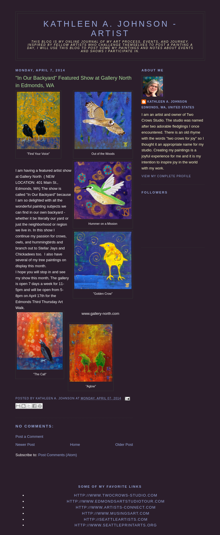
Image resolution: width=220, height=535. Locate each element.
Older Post (124, 444)
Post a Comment (29, 436)
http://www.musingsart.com (116, 513)
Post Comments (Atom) (57, 455)
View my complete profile (166, 176)
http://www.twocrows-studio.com (115, 495)
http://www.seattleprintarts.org (115, 525)
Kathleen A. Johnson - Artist (110, 28)
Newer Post (25, 444)
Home (75, 444)
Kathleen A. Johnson (167, 101)
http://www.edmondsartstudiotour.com (116, 501)
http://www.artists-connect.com (116, 507)
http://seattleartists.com (116, 519)
